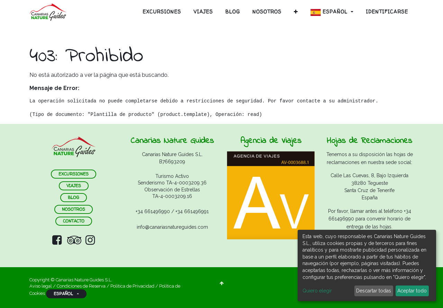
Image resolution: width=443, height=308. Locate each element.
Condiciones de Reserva (81, 286)
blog (73, 197)
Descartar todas (373, 290)
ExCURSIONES (73, 174)
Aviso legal (41, 286)
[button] (296, 12)
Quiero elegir (317, 290)
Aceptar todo (412, 290)
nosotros (73, 209)
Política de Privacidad (132, 286)
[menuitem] (162, 12)
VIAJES (73, 186)
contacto (73, 221)
